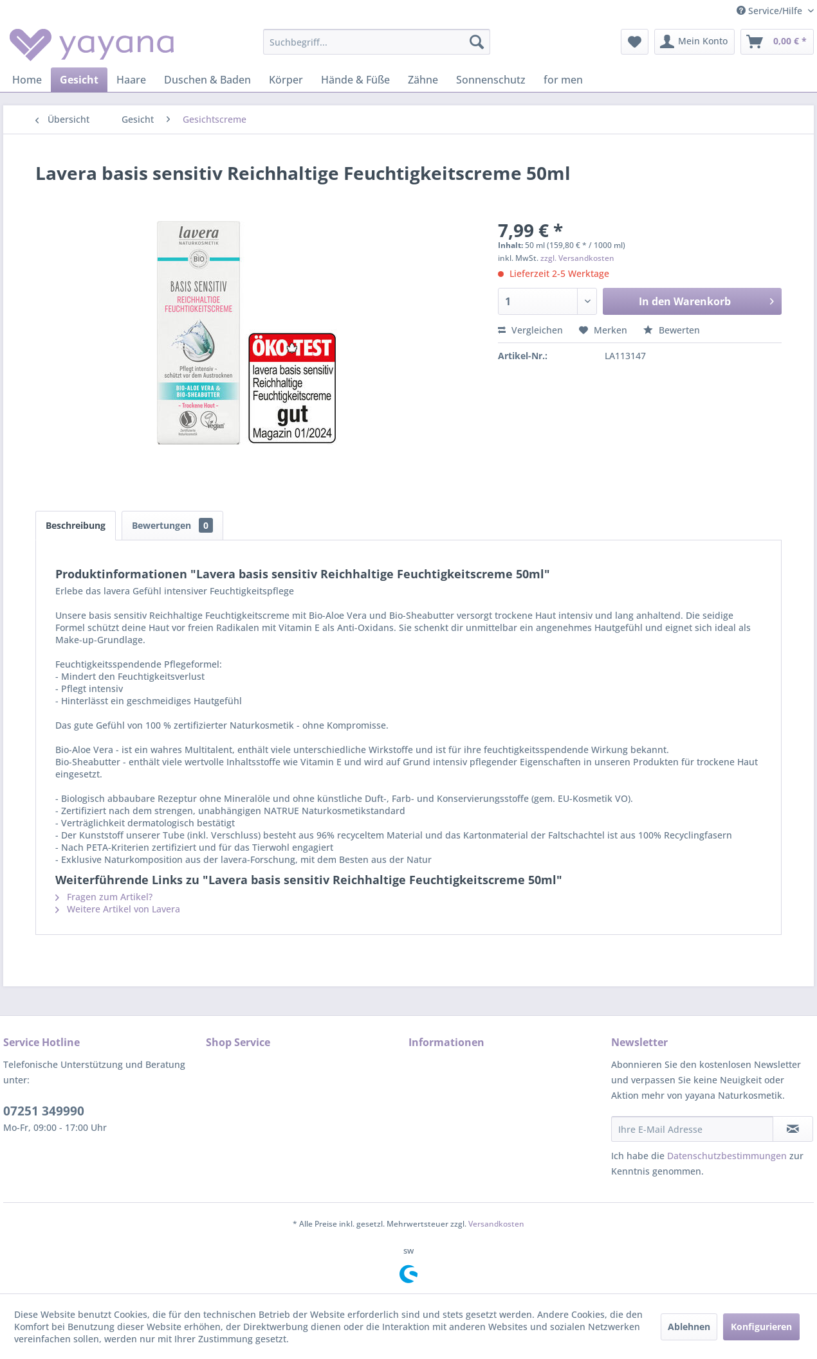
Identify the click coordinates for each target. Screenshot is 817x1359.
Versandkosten (496, 1223)
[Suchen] (476, 42)
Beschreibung (76, 525)
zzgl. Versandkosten (577, 258)
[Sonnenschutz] (491, 79)
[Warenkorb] (777, 42)
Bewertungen (172, 525)
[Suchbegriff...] (376, 42)
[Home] (27, 79)
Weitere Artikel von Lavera (117, 909)
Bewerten (671, 330)
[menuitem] (376, 42)
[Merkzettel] (634, 42)
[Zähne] (423, 79)
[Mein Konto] (694, 42)
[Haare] (131, 79)
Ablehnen (689, 1326)
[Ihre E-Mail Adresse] (692, 1129)
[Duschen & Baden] (207, 79)
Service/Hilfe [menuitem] (771, 10)
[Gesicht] (79, 79)
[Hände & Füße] (355, 79)
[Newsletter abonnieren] (793, 1129)
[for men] (563, 79)
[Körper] (286, 79)
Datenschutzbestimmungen (727, 1156)
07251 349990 (43, 1111)
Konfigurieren (761, 1326)
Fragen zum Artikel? (103, 897)
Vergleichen (530, 330)
